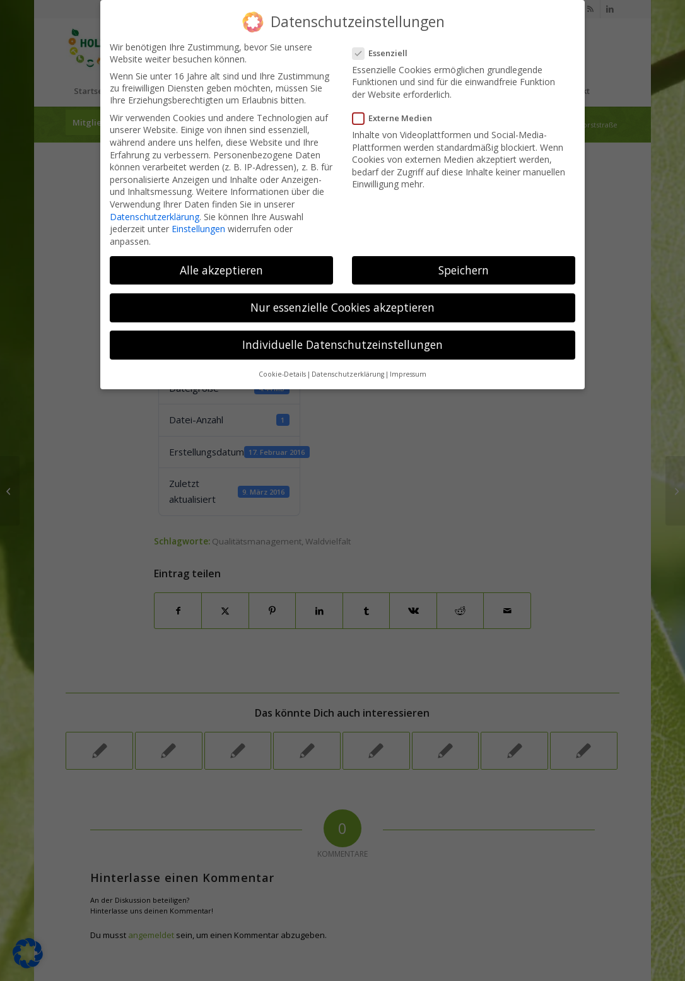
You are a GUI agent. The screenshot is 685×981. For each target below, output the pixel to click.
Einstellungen (198, 229)
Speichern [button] (463, 270)
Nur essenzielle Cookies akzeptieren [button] (342, 307)
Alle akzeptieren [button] (221, 270)
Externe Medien (396, 118)
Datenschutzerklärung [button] (348, 374)
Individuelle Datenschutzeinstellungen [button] (342, 344)
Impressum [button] (408, 374)
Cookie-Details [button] (282, 374)
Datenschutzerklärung (154, 217)
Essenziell (384, 53)
